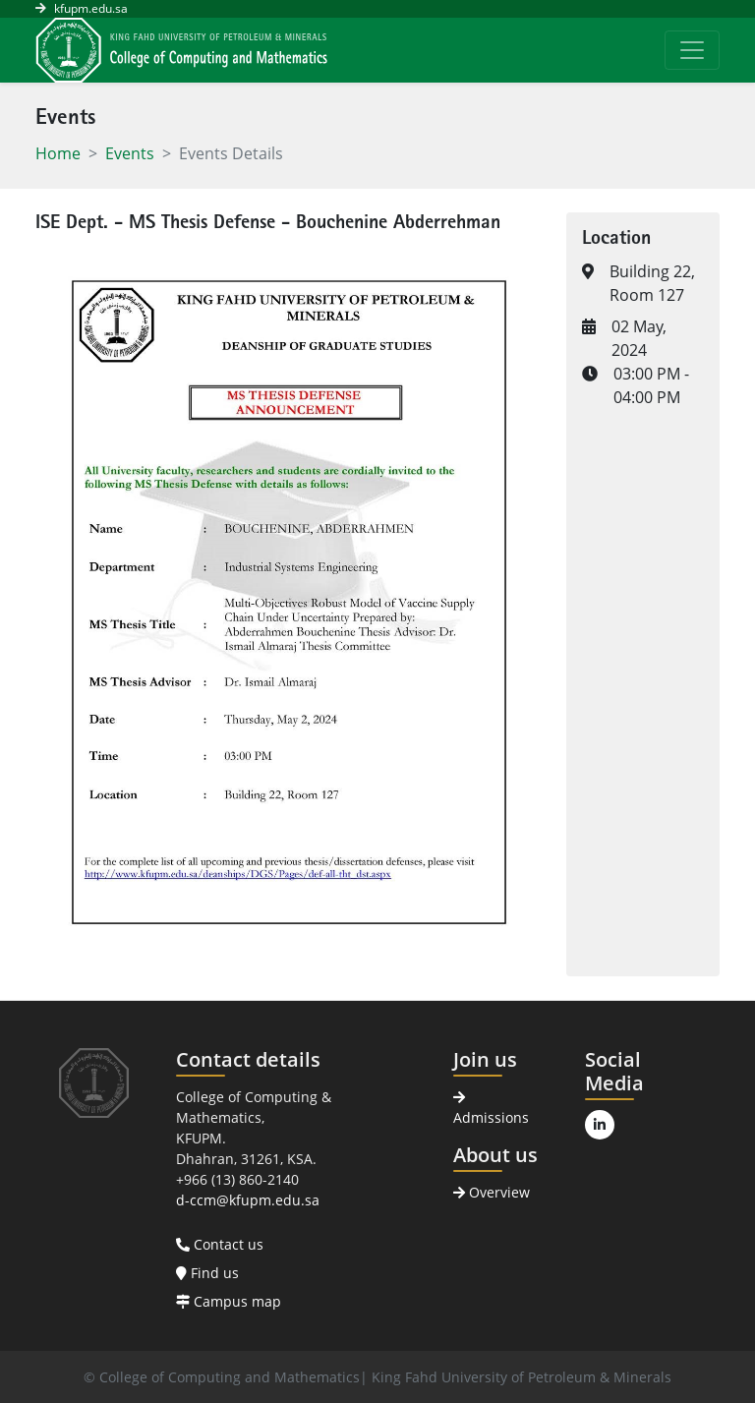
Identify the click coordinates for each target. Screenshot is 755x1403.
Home (58, 153)
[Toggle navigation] (692, 50)
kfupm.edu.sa (91, 8)
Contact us (219, 1244)
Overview (491, 1192)
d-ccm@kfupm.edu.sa (247, 1200)
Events (129, 153)
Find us (207, 1272)
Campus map (228, 1301)
